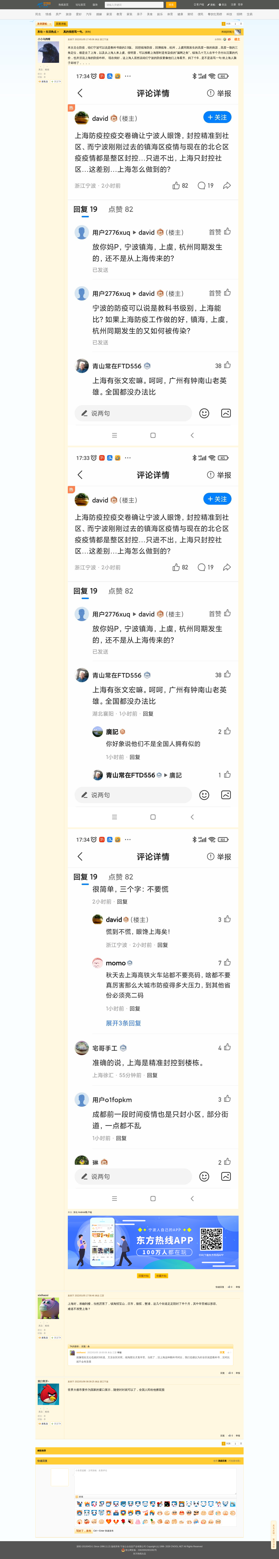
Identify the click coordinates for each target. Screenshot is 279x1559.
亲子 (140, 14)
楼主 (237, 39)
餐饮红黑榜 (215, 14)
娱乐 (160, 14)
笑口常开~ (43, 1381)
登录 (240, 4)
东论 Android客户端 (82, 1212)
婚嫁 (99, 14)
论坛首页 (81, 4)
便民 (200, 14)
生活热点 (51, 31)
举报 (238, 1287)
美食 (150, 14)
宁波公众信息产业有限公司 (133, 1546)
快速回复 (220, 1287)
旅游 (69, 14)
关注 (223, 4)
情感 (48, 14)
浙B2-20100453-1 (85, 1546)
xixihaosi (81, 1352)
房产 (58, 14)
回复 (222, 1352)
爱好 (79, 14)
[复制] (88, 32)
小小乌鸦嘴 (44, 39)
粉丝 (47, 68)
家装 (129, 14)
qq (224, 39)
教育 (119, 14)
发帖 (211, 4)
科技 (229, 14)
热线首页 (64, 4)
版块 (95, 4)
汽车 (89, 14)
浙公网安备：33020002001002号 (139, 1550)
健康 (180, 14)
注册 (233, 4)
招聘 (239, 14)
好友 (81, 1496)
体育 (170, 14)
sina (229, 39)
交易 (249, 14)
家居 (109, 14)
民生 (38, 14)
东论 (40, 31)
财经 (190, 14)
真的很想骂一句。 (74, 31)
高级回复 (222, 1461)
